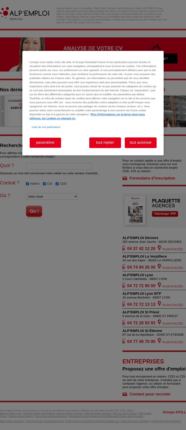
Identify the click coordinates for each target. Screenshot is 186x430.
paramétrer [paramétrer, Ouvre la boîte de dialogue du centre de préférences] (45, 143)
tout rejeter (105, 143)
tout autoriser (141, 143)
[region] (93, 103)
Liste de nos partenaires (46, 127)
